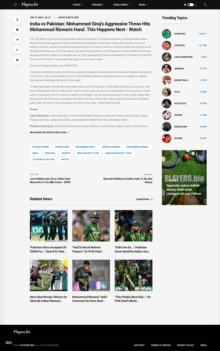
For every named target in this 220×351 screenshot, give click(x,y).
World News (120, 4)
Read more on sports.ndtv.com (49, 132)
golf (177, 92)
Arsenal (179, 68)
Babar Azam (62, 147)
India (35, 153)
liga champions (183, 57)
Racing (178, 115)
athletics (180, 103)
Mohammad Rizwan (137, 147)
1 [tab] (168, 204)
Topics (76, 4)
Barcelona (180, 126)
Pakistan (50, 153)
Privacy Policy (185, 345)
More (142, 4)
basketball (181, 80)
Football (179, 45)
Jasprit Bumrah (111, 147)
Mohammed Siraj (85, 147)
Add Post (139, 345)
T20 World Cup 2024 (43, 159)
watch (65, 159)
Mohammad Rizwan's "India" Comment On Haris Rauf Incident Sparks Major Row (90, 300)
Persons (97, 4)
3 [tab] (179, 204)
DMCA (204, 345)
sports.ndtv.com (68, 17)
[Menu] (15, 5)
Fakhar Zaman (40, 147)
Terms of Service (161, 345)
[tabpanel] (184, 177)
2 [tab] (174, 204)
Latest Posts (144, 199)
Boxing (178, 138)
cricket (66, 153)
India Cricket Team (88, 153)
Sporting (179, 33)
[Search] (205, 4)
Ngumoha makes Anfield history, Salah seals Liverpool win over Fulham (184, 190)
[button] (17, 20)
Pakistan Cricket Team (118, 153)
